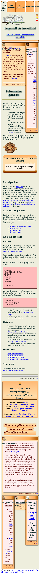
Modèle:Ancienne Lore (15, 356)
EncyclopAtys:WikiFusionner (13, 370)
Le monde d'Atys (16, 404)
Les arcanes (29, 416)
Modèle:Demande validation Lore (19, 226)
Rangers (15, 410)
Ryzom (14, 78)
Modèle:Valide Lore (14, 228)
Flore (26, 404)
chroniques (15, 451)
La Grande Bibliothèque (20, 415)
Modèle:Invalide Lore (14, 230)
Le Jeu (25, 402)
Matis (20, 406)
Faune (31, 404)
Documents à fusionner (11, 200)
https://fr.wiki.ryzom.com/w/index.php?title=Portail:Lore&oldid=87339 (20, 571)
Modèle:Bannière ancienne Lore (18, 359)
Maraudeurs (29, 408)
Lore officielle (36, 80)
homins (8, 56)
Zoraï (32, 406)
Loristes (10, 132)
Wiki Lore (19, 187)
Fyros (14, 406)
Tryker (26, 406)
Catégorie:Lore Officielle (17, 341)
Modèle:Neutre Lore (14, 232)
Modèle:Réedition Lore (15, 354)
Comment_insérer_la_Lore (12, 251)
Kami (14, 408)
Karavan (20, 408)
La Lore (19, 402)
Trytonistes (24, 410)
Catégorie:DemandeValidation (17, 332)
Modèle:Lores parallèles (15, 357)
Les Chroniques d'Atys (24, 414)
